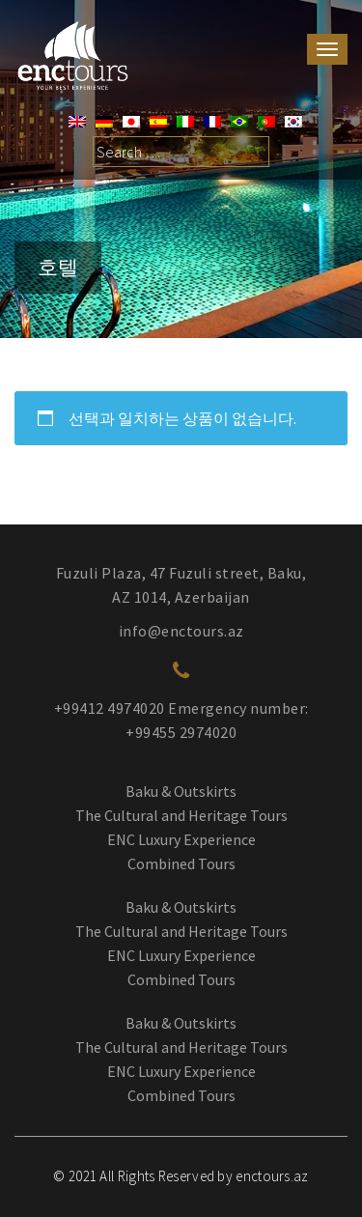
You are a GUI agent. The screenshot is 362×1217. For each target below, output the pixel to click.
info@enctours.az (181, 630)
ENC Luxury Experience (181, 839)
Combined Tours (181, 863)
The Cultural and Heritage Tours (181, 815)
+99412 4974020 (109, 708)
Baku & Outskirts (181, 791)
